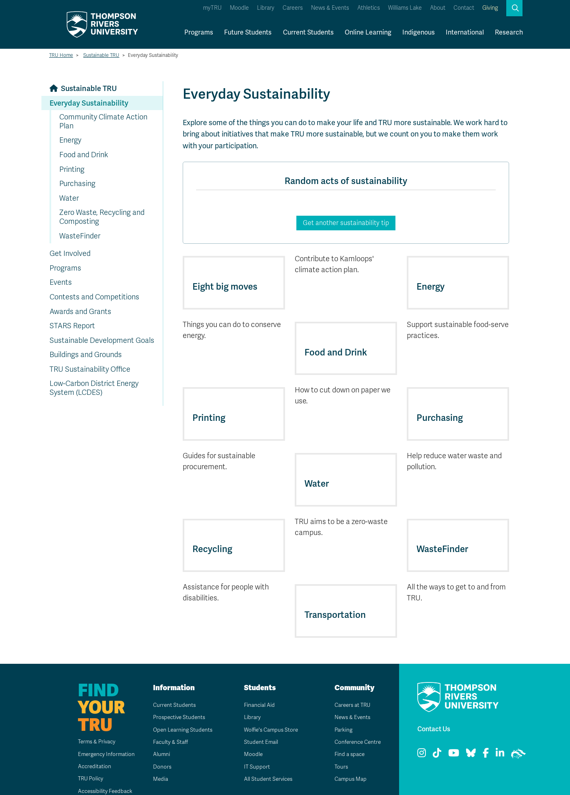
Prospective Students (177, 702)
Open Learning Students (181, 714)
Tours (338, 752)
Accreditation (89, 751)
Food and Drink (83, 154)
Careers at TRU (350, 690)
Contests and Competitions (94, 296)
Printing (71, 169)
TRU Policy (85, 763)
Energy (70, 140)
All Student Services (266, 764)
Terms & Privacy (92, 727)
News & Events (330, 7)
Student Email (258, 727)
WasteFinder (79, 236)
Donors (159, 752)
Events (61, 282)
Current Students (308, 32)
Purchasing (77, 183)
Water (69, 198)
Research (509, 32)
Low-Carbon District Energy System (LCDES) (94, 388)
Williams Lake (405, 7)
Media (157, 764)
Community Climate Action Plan (103, 121)
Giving (490, 7)
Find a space (347, 739)
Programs (198, 32)
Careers (293, 7)
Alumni (158, 739)
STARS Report (72, 325)
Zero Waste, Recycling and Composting (102, 217)
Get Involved (70, 253)
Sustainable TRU (101, 55)
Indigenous (418, 32)
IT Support (254, 752)
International (465, 32)
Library (265, 7)
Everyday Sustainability (89, 103)
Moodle (239, 7)
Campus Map (348, 764)
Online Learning (368, 32)
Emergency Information (102, 739)
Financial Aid (256, 690)
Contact (463, 7)
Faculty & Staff (168, 727)
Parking (340, 714)
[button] (514, 8)
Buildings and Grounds (86, 354)
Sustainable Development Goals (102, 340)
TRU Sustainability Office (90, 369)
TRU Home (61, 55)
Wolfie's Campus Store (269, 714)
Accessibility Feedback (101, 776)
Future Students (248, 32)
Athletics (368, 7)
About (437, 7)
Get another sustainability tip (346, 223)
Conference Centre (356, 727)
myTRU (212, 7)
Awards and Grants (80, 311)
